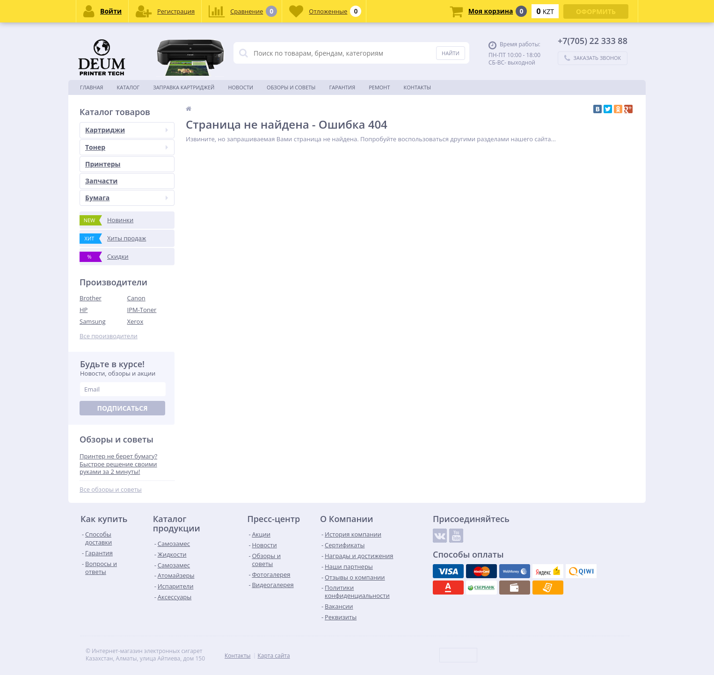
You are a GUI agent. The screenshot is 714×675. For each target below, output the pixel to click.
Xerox (135, 321)
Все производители (109, 336)
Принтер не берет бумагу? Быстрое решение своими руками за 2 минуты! (118, 464)
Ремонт (379, 87)
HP (83, 309)
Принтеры (102, 164)
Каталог (128, 87)
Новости (240, 87)
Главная (91, 87)
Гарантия (342, 87)
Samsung (93, 321)
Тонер (126, 147)
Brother (91, 298)
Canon (136, 298)
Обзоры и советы (291, 87)
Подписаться (122, 408)
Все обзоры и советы (111, 490)
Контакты (417, 87)
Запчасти (101, 180)
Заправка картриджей (183, 87)
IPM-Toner (142, 309)
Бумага (126, 197)
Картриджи (126, 129)
